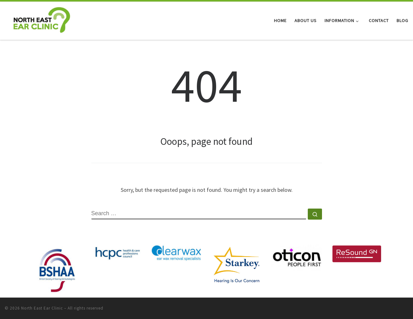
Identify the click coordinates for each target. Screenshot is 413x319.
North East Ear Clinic (42, 308)
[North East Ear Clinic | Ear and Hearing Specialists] (41, 19)
